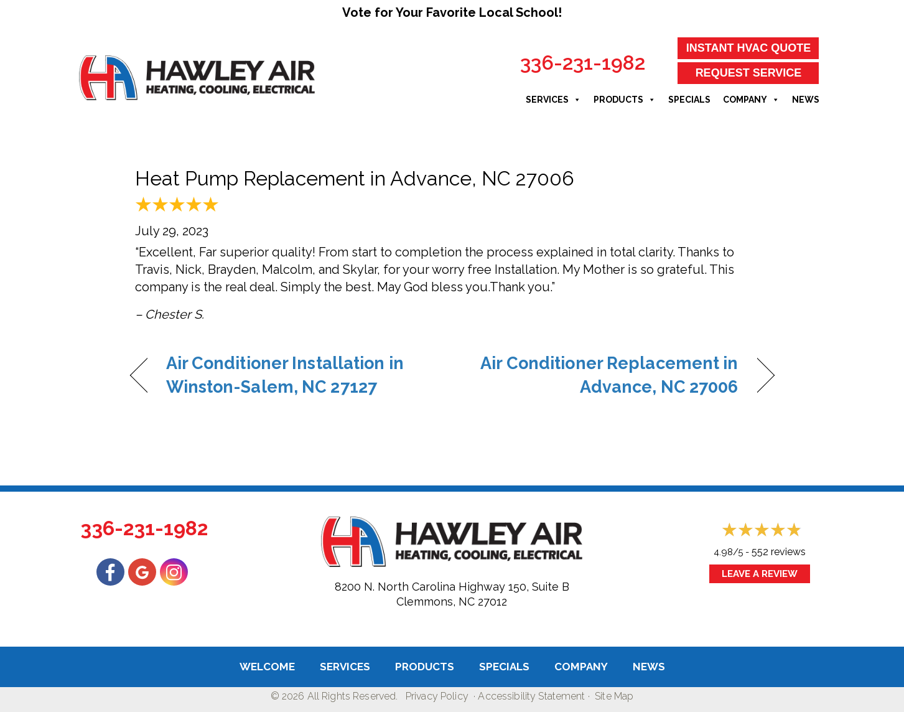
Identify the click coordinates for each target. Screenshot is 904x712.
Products (625, 99)
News (805, 100)
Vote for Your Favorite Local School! (452, 12)
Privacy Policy (437, 696)
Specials (689, 100)
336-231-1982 (582, 62)
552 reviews (779, 552)
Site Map (614, 696)
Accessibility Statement (531, 696)
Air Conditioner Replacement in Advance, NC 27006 (604, 375)
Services (553, 99)
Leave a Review (760, 573)
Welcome (267, 666)
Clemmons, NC (435, 601)
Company (751, 99)
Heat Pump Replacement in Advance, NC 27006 (354, 178)
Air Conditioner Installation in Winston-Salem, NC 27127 (285, 375)
